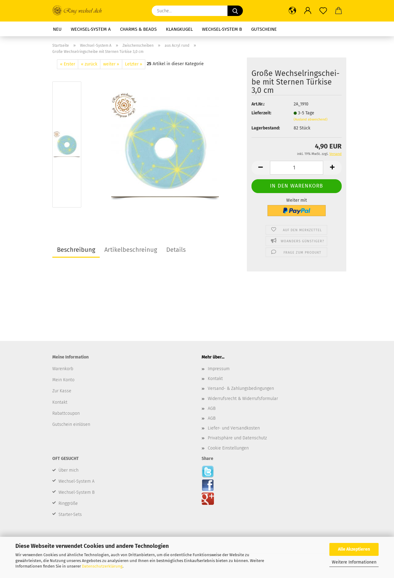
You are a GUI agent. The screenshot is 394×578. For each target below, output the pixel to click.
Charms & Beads (138, 29)
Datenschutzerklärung (102, 566)
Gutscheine (264, 29)
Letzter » (133, 64)
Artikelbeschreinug (130, 249)
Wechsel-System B (222, 29)
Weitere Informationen (354, 562)
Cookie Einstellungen (228, 448)
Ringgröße (68, 503)
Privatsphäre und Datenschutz (237, 438)
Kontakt (215, 378)
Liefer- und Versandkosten (234, 428)
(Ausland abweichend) (311, 119)
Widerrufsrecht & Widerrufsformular (243, 398)
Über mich (68, 470)
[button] (292, 11)
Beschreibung (76, 249)
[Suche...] (235, 11)
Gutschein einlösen (71, 424)
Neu (57, 29)
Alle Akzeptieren (354, 549)
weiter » (111, 64)
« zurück (89, 64)
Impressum (219, 368)
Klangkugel (179, 29)
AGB (211, 408)
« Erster (67, 64)
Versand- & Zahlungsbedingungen (241, 388)
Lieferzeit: (261, 113)
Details (176, 249)
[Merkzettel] (323, 11)
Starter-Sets (70, 514)
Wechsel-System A (91, 29)
